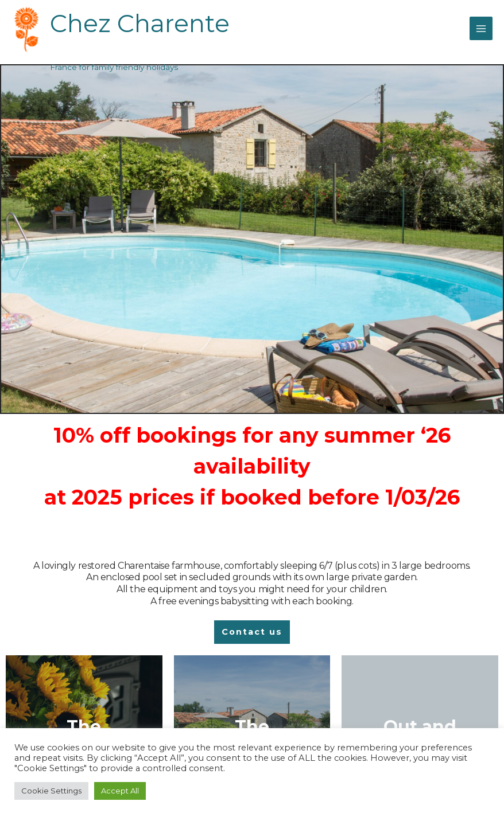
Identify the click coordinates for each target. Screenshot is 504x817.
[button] (252, 632)
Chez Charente (145, 22)
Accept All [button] (120, 790)
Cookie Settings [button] (51, 790)
